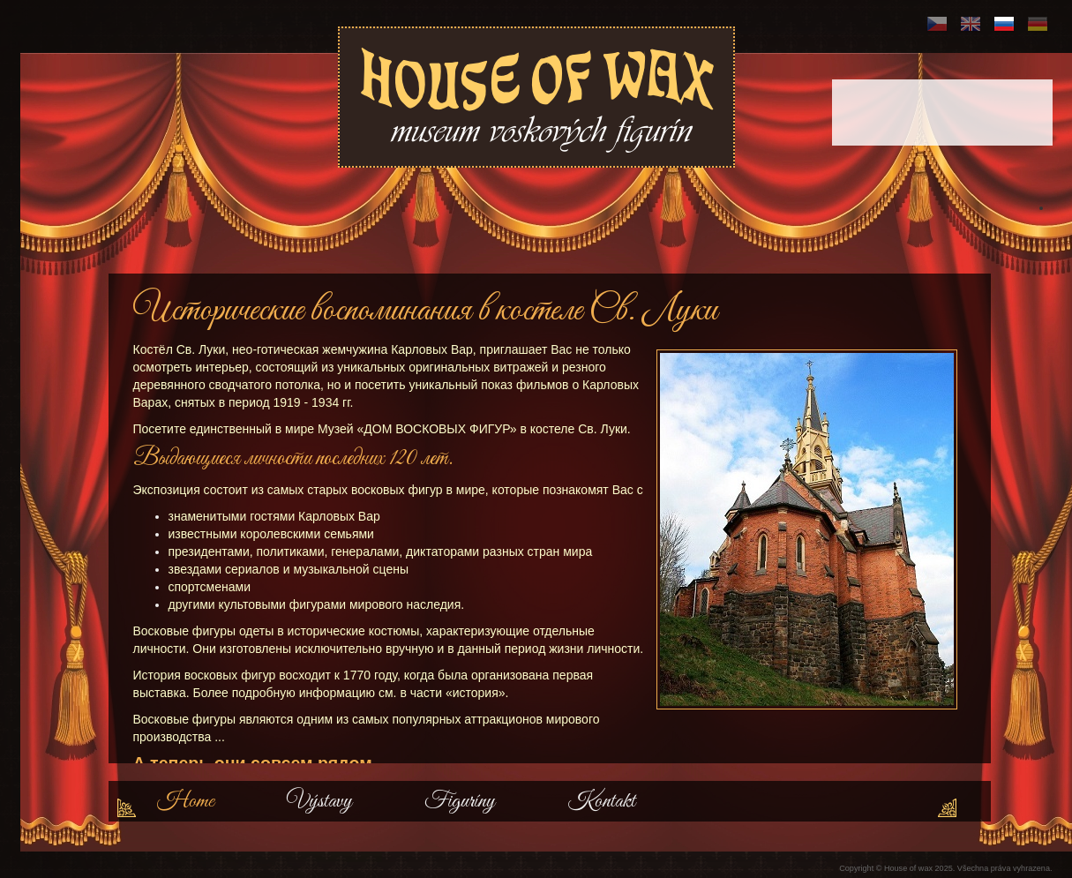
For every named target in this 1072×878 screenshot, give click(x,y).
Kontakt (601, 801)
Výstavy (319, 801)
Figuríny (459, 801)
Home (185, 801)
